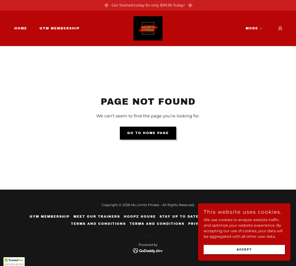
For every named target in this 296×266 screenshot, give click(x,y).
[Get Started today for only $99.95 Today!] (148, 5)
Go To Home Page (148, 133)
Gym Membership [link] (59, 28)
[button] (252, 28)
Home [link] (20, 28)
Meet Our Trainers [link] (96, 216)
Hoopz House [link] (140, 216)
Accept (244, 249)
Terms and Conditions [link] (98, 223)
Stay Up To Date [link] (179, 216)
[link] (148, 28)
